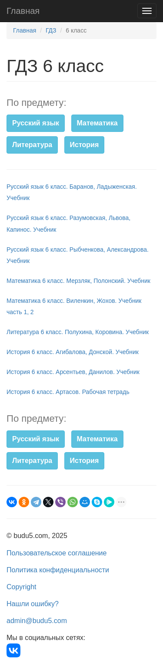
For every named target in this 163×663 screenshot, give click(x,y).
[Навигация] (146, 10)
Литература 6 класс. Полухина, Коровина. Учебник (78, 331)
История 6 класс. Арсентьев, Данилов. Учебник (73, 371)
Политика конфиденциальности (58, 570)
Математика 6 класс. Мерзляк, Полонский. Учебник (78, 280)
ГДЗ (51, 30)
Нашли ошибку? (33, 603)
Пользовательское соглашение (56, 553)
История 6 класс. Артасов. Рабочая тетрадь (68, 391)
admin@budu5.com (37, 620)
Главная (23, 11)
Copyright (21, 587)
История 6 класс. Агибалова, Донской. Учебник (73, 351)
